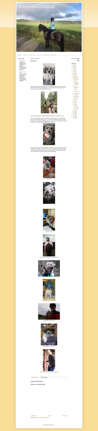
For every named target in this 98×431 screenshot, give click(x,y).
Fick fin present (22, 60)
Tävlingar (25, 54)
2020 (74, 75)
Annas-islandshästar (36, 6)
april (74, 104)
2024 (74, 68)
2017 (74, 112)
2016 (74, 114)
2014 (74, 117)
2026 (74, 65)
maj (74, 102)
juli (74, 99)
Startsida (19, 54)
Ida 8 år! (75, 89)
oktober (75, 94)
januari (75, 109)
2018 (74, 111)
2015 (74, 116)
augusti (75, 98)
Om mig (39, 54)
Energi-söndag (76, 91)
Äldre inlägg (65, 415)
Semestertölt (76, 79)
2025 (74, 67)
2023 (74, 70)
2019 (74, 76)
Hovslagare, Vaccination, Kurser (49, 54)
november (76, 93)
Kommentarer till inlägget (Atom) (43, 417)
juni (74, 101)
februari (75, 107)
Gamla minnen (32, 54)
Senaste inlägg (33, 415)
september (76, 96)
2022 (74, 71)
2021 (74, 73)
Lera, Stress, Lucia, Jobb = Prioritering (76, 83)
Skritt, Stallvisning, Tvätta (76, 87)
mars (75, 106)
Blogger (53, 424)
